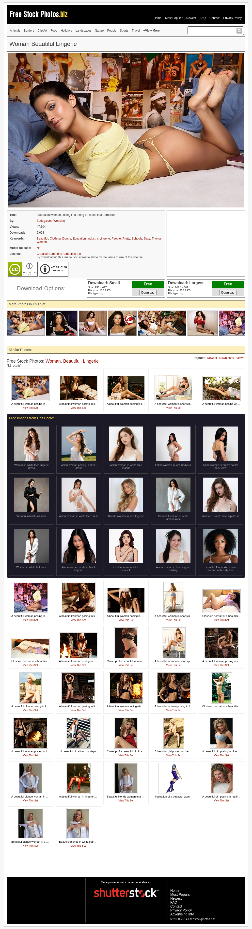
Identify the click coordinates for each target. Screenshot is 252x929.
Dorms (66, 238)
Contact (214, 18)
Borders (29, 30)
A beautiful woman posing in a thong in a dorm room (42, 615)
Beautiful (42, 238)
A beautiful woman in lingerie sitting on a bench (87, 796)
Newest (191, 18)
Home (157, 18)
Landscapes (84, 30)
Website (58, 221)
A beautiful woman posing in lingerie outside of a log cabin (94, 706)
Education (79, 238)
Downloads (226, 358)
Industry (93, 238)
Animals (15, 30)
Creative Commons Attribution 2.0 (59, 254)
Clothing (55, 238)
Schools (137, 238)
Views (240, 358)
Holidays (66, 30)
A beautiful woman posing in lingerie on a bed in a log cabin (94, 403)
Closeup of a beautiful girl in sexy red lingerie (134, 751)
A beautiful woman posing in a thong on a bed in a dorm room (48, 403)
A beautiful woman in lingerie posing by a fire (86, 661)
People (111, 30)
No (38, 248)
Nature (99, 30)
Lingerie (104, 238)
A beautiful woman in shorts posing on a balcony (183, 403)
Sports (124, 30)
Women (42, 242)
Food (53, 30)
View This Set (30, 408)
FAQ (203, 18)
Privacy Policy (232, 18)
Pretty (126, 238)
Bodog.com (44, 221)
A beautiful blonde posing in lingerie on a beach (39, 706)
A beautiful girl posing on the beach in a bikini (182, 751)
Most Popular (174, 18)
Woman (53, 361)
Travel (136, 30)
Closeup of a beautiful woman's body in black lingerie (138, 661)
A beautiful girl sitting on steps (78, 751)
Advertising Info (182, 914)
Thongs (157, 238)
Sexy (147, 238)
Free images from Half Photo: (31, 418)
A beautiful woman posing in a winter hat (131, 615)
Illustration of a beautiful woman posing (178, 796)
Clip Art (42, 30)
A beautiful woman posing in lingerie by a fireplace (185, 706)
